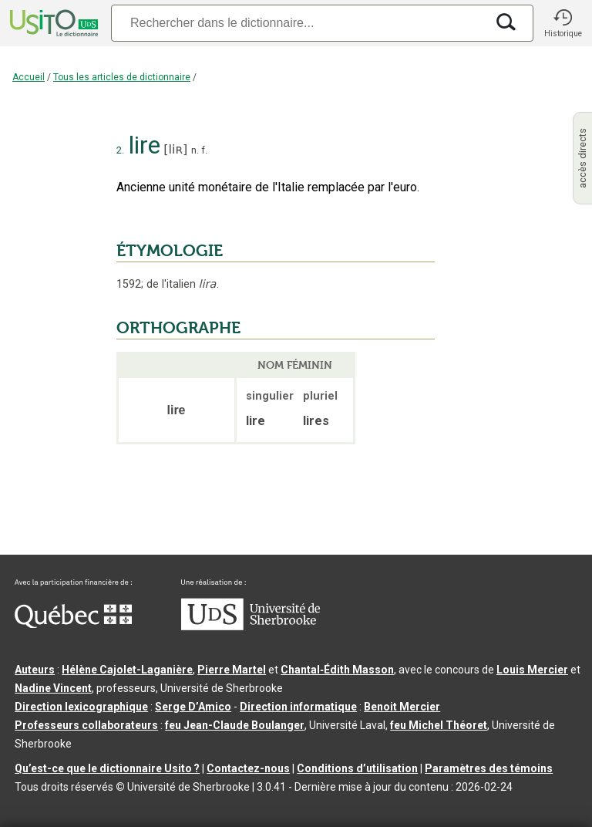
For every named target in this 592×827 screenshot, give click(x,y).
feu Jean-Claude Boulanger (234, 725)
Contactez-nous (248, 768)
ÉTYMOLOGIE (169, 250)
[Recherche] (298, 22)
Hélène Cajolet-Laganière (127, 669)
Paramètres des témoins (489, 768)
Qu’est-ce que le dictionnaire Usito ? (107, 768)
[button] (563, 23)
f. (204, 150)
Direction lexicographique (81, 706)
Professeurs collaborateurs (86, 725)
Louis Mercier (532, 669)
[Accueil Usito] (52, 23)
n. (195, 150)
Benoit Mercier (402, 706)
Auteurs (35, 669)
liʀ (176, 149)
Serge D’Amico (193, 706)
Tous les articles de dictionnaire (121, 77)
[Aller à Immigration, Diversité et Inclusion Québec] (73, 624)
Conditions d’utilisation (357, 768)
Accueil (28, 77)
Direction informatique (298, 706)
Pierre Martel (231, 669)
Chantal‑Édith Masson (337, 669)
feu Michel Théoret (438, 725)
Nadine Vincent (53, 688)
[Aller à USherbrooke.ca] (250, 626)
